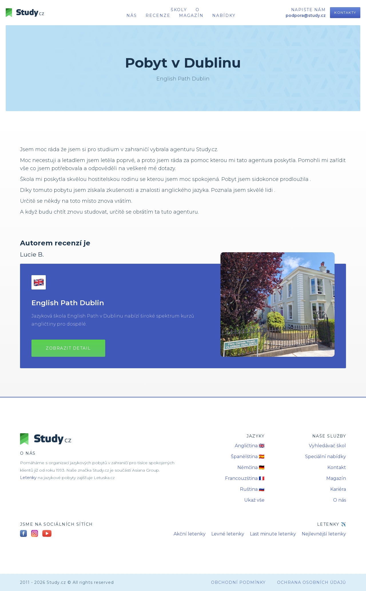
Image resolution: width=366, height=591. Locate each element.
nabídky (224, 15)
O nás (339, 500)
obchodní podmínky (238, 582)
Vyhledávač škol (327, 445)
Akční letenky (190, 534)
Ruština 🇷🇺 (252, 489)
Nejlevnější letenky (324, 534)
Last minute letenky (273, 534)
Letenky (28, 477)
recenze (158, 15)
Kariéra (338, 489)
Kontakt (336, 467)
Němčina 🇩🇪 (250, 467)
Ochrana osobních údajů (311, 582)
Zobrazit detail (68, 348)
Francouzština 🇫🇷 (244, 478)
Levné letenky (227, 534)
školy (179, 9)
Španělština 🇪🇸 (247, 456)
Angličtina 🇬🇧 (249, 445)
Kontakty (345, 12)
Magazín (191, 15)
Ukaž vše (254, 500)
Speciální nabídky (325, 456)
